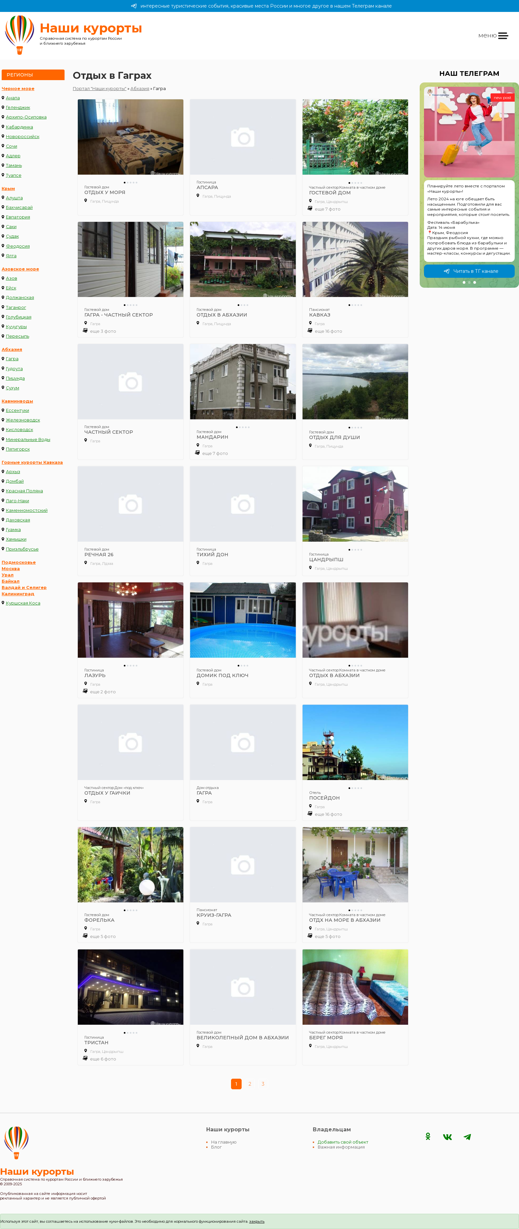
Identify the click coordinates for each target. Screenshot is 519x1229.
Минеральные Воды (28, 439)
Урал (8, 574)
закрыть (256, 1221)
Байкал (11, 581)
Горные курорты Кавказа (32, 462)
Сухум (12, 387)
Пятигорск (18, 449)
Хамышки (16, 539)
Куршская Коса (23, 603)
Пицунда (15, 378)
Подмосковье (19, 562)
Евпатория (18, 217)
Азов (11, 278)
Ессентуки (17, 410)
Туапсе (14, 175)
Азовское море (20, 269)
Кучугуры (16, 326)
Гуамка (13, 529)
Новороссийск (22, 136)
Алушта (14, 197)
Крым (8, 188)
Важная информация (341, 1147)
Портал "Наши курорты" (99, 88)
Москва (11, 568)
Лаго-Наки (17, 500)
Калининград (18, 593)
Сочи (11, 146)
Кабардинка (19, 126)
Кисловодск (19, 429)
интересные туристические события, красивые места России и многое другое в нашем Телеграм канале (261, 6)
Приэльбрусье (22, 549)
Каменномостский (27, 510)
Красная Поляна (24, 490)
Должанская (20, 297)
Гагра (12, 358)
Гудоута (14, 368)
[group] (469, 185)
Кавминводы (17, 401)
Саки (11, 226)
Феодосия (18, 246)
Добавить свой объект (343, 1142)
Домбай (15, 481)
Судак (12, 236)
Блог (216, 1147)
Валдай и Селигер (24, 587)
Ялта (11, 255)
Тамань (14, 165)
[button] (464, 282)
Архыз (13, 471)
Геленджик (18, 107)
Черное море (18, 88)
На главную (224, 1142)
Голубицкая (18, 317)
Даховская (18, 519)
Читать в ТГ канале (471, 271)
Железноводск (23, 420)
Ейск (11, 287)
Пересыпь (17, 336)
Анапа (13, 97)
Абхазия (12, 349)
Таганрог (16, 307)
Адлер (13, 155)
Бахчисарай (19, 207)
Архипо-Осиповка (26, 117)
